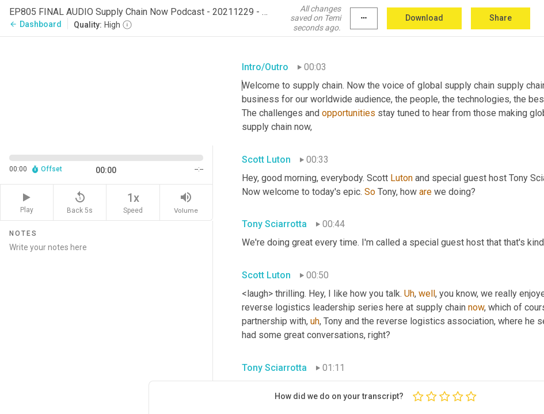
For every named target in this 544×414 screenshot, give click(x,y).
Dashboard (35, 24)
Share (500, 17)
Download (424, 17)
